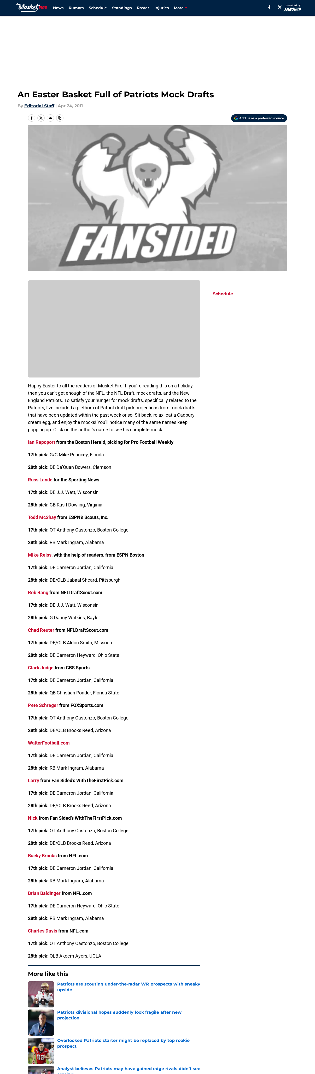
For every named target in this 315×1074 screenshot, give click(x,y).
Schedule (98, 7)
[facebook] (269, 7)
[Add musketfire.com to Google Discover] (259, 118)
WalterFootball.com (49, 743)
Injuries (161, 7)
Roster (143, 7)
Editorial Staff (39, 105)
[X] (280, 7)
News (58, 7)
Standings (122, 7)
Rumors (76, 7)
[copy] (59, 118)
